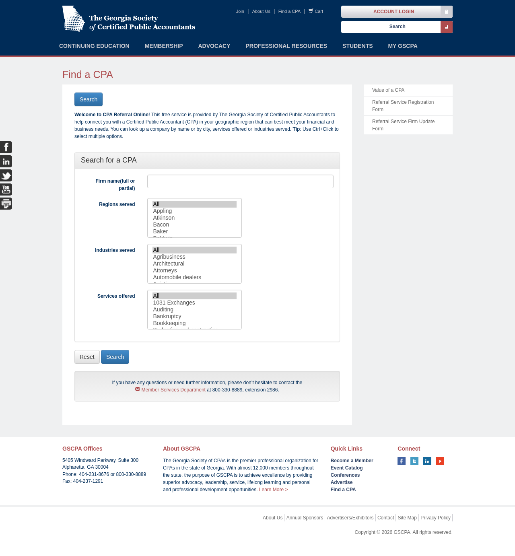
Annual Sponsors (304, 518)
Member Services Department (170, 390)
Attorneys (194, 270)
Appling (194, 211)
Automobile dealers (194, 277)
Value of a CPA (388, 90)
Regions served (117, 204)
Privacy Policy (435, 518)
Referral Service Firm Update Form (403, 125)
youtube (440, 461)
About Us (261, 11)
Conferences (345, 475)
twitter (414, 461)
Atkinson (194, 217)
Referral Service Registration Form (403, 105)
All (194, 204)
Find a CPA (289, 11)
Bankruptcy (194, 316)
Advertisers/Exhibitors (350, 518)
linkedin (427, 461)
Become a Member (352, 460)
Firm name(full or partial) (115, 184)
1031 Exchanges (194, 302)
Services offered (116, 296)
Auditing (194, 309)
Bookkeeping (194, 323)
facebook (402, 461)
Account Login (393, 11)
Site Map (407, 518)
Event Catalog (347, 468)
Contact (385, 518)
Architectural (194, 263)
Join (240, 11)
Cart (319, 11)
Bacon (194, 224)
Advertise (342, 482)
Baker (194, 231)
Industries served (115, 250)
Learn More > (273, 489)
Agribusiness (194, 256)
